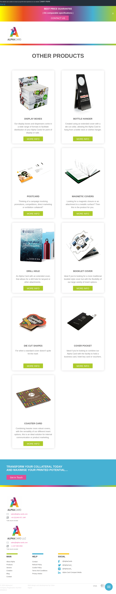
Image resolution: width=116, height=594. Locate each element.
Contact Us (58, 18)
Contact (9, 576)
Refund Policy (37, 565)
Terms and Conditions (39, 570)
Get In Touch (16, 477)
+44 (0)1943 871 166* (16, 517)
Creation (9, 570)
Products (10, 565)
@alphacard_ (65, 568)
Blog (8, 573)
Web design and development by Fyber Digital (41, 586)
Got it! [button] (2, 4)
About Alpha (11, 562)
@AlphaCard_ (65, 565)
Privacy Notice (37, 573)
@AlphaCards (65, 561)
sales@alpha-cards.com (17, 514)
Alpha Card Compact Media (70, 572)
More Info (33, 139)
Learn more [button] (45, 1)
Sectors (9, 567)
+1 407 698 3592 (15, 546)
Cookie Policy (37, 567)
